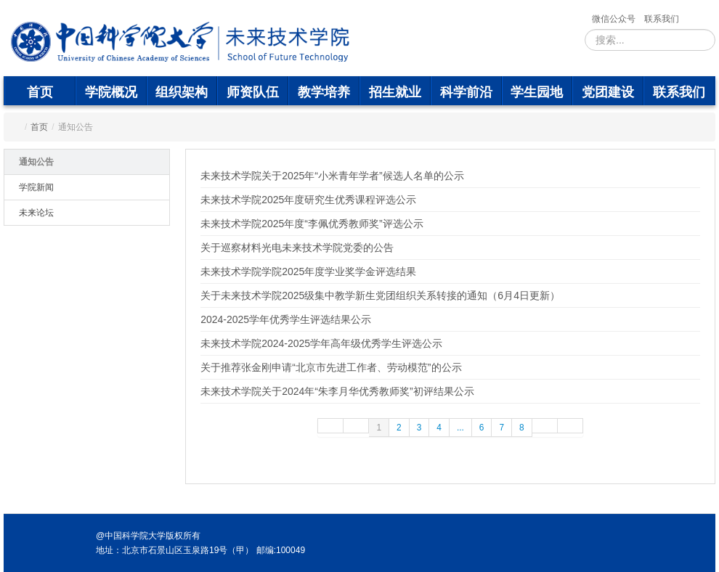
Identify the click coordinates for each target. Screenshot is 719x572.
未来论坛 (36, 213)
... (460, 427)
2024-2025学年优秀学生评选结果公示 (285, 319)
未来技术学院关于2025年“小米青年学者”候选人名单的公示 (331, 175)
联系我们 (661, 19)
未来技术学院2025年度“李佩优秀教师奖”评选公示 (311, 223)
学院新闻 (36, 187)
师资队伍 (253, 92)
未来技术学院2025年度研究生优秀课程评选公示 (308, 199)
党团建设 (608, 92)
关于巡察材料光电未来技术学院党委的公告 (297, 247)
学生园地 (537, 92)
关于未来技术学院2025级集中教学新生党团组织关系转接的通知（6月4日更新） (380, 295)
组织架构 (181, 92)
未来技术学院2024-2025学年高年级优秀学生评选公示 (321, 343)
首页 (40, 92)
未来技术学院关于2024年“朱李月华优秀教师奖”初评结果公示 (337, 391)
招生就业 (395, 92)
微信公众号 (613, 19)
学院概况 (111, 92)
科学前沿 (466, 92)
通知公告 (36, 162)
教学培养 (324, 92)
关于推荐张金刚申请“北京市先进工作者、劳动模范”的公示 (330, 367)
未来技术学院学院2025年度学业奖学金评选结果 (308, 271)
